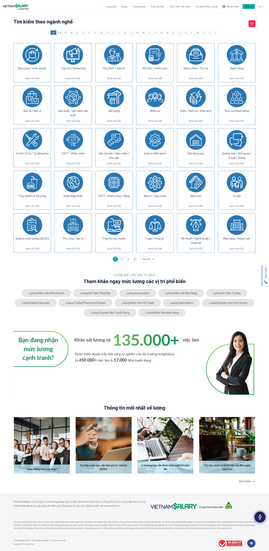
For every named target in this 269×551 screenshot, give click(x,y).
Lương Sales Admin (181, 303)
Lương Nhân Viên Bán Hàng (162, 312)
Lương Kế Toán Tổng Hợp (95, 293)
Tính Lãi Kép (157, 6)
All (53, 32)
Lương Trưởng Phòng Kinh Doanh (86, 303)
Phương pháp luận (21, 540)
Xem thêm (245, 481)
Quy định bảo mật (58, 540)
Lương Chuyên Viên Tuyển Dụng (110, 312)
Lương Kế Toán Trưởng (227, 293)
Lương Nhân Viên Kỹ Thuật (137, 303)
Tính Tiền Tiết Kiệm (180, 6)
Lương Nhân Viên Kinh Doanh (46, 293)
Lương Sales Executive (36, 303)
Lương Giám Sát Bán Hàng (181, 293)
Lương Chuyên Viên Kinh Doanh (228, 303)
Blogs (124, 6)
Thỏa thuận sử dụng (40, 540)
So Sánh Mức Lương (207, 6)
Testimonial (138, 6)
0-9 (59, 32)
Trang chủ (110, 6)
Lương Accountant (137, 293)
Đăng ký (248, 6)
